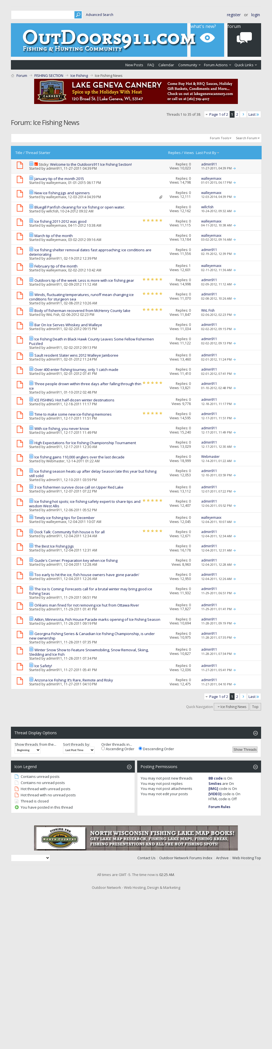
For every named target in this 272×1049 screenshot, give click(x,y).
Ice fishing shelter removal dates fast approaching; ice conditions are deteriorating (90, 252)
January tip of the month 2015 (59, 178)
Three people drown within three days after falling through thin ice (85, 386)
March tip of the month (53, 235)
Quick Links (244, 64)
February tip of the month (56, 266)
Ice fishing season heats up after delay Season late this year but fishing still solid (92, 473)
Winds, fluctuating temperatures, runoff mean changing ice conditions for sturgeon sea (81, 297)
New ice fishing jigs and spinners (62, 192)
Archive (222, 857)
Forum (22, 75)
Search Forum (246, 138)
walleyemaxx (56, 182)
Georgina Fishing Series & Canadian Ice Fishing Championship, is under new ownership (92, 636)
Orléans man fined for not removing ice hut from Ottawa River (86, 605)
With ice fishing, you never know (61, 428)
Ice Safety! (43, 665)
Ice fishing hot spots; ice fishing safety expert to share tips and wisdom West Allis (84, 503)
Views (189, 152)
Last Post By (208, 152)
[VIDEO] (215, 793)
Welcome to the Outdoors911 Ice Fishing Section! (91, 164)
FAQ (150, 64)
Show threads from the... (35, 744)
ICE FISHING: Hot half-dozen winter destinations (74, 399)
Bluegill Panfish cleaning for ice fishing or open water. (79, 207)
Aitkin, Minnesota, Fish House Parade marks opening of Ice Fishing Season (97, 619)
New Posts (134, 64)
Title (18, 152)
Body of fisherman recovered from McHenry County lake (82, 310)
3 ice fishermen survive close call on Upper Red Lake (78, 487)
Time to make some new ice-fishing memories (73, 414)
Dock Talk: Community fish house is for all (69, 531)
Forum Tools (219, 138)
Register (234, 14)
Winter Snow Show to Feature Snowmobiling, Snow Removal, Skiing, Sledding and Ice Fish (89, 652)
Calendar (166, 64)
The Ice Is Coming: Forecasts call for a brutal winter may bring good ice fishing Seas (90, 591)
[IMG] (213, 788)
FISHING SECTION (48, 75)
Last (254, 114)
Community (187, 64)
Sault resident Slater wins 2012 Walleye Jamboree (76, 355)
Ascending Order (117, 749)
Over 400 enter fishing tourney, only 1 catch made (76, 369)
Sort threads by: (76, 744)
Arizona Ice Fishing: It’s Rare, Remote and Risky (73, 680)
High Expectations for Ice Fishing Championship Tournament (85, 442)
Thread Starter (37, 152)
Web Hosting (243, 857)
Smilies (214, 783)
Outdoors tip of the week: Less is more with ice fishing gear (84, 280)
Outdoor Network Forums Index (185, 857)
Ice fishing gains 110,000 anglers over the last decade (79, 457)
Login (255, 14)
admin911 (54, 168)
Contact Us (146, 857)
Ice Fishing (79, 75)
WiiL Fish (53, 314)
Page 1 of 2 (218, 114)
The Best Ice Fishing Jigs (54, 546)
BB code (215, 778)
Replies (174, 152)
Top (255, 706)
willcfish (52, 211)
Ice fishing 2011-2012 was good (60, 221)
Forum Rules (219, 806)
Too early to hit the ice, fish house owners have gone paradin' (86, 574)
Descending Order (156, 749)
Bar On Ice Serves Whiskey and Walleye (68, 324)
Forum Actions (216, 64)
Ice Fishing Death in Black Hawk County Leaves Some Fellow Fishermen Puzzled (91, 341)
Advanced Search (99, 14)
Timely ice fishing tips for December (64, 517)
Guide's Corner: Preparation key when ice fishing (76, 560)
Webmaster (55, 461)
